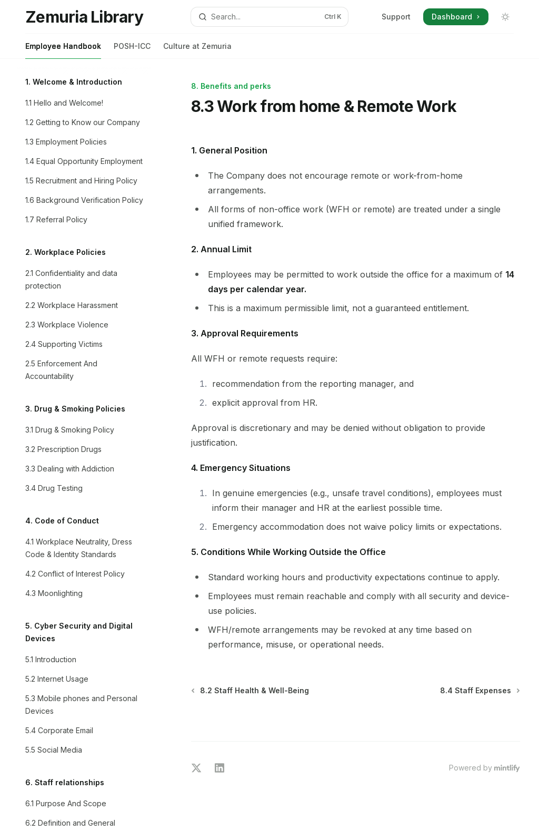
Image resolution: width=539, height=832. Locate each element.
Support (396, 16)
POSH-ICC (132, 50)
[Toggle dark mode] (505, 16)
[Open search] (269, 16)
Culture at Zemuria (197, 50)
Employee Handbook (63, 50)
